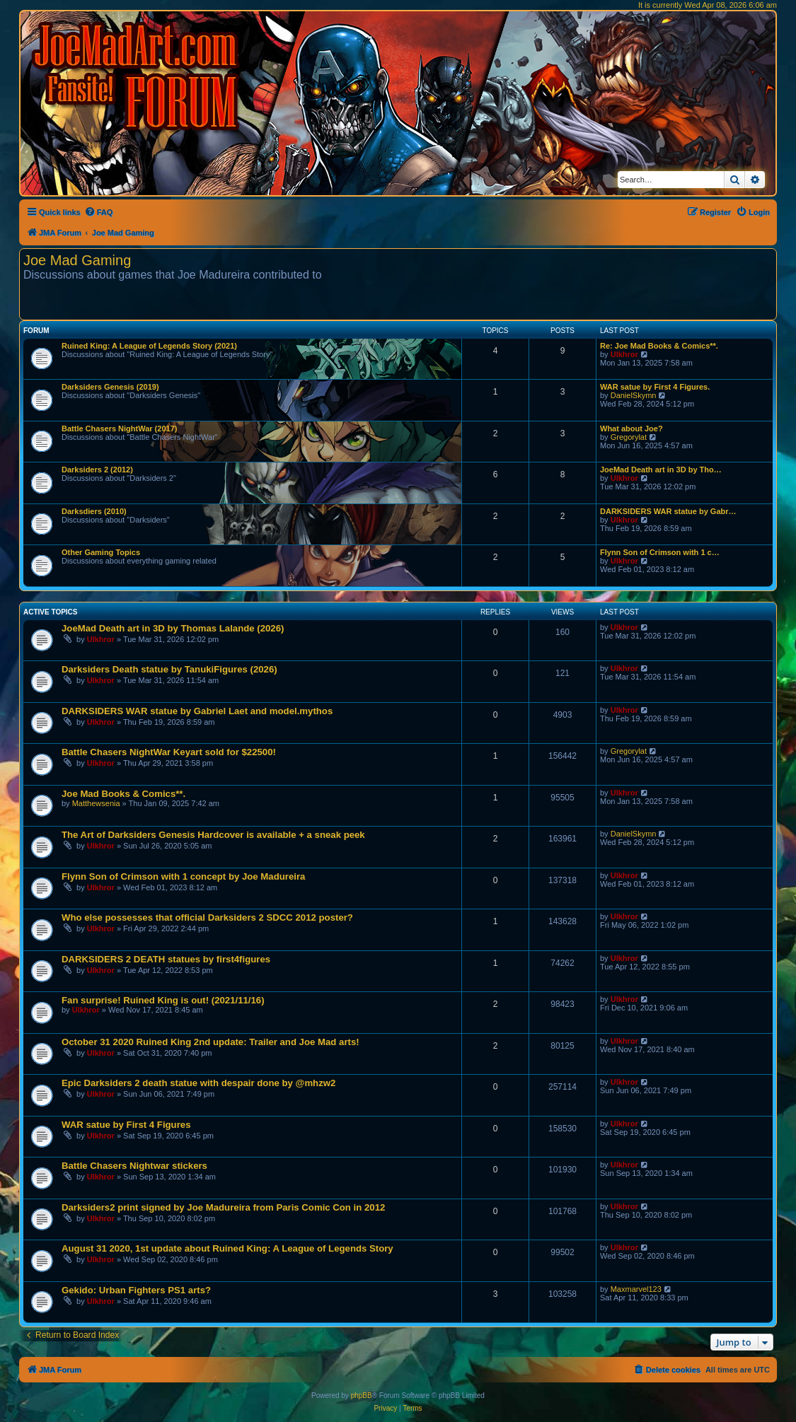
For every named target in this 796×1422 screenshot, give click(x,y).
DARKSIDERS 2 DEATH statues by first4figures (166, 959)
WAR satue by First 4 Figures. (655, 387)
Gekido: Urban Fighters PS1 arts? (136, 1290)
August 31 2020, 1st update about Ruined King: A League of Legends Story (227, 1248)
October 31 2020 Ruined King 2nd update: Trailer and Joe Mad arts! (210, 1042)
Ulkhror (624, 354)
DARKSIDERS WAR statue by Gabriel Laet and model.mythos (197, 711)
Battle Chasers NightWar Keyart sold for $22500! (169, 752)
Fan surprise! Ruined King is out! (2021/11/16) (163, 1000)
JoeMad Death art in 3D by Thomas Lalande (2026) (173, 628)
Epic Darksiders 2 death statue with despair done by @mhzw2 (198, 1083)
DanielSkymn (634, 395)
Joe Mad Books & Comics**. (123, 793)
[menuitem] (98, 212)
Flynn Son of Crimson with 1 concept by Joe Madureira (183, 876)
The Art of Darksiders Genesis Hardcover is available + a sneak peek (213, 834)
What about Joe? (631, 428)
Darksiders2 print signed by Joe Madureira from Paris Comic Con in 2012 (223, 1207)
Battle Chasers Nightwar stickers (134, 1165)
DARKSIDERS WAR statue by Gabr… (668, 511)
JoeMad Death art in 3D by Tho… (661, 469)
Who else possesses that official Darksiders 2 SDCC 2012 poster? (207, 917)
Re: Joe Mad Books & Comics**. (659, 346)
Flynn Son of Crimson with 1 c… (660, 552)
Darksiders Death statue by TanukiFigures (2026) (169, 669)
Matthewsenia (96, 803)
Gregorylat (629, 437)
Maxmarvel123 (636, 1289)
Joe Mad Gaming (77, 260)
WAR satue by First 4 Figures (126, 1124)
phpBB (361, 1395)
